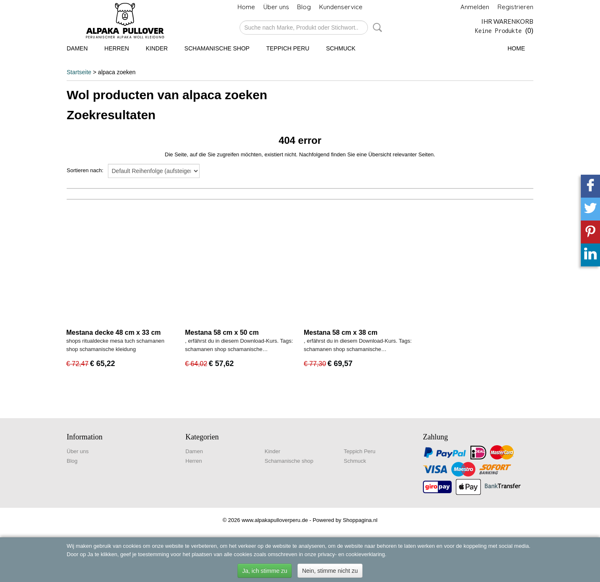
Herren (117, 48)
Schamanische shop (217, 48)
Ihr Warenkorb (507, 21)
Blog (304, 7)
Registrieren (515, 7)
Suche (376, 27)
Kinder (157, 48)
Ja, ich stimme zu (264, 570)
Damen (77, 48)
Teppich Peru (287, 48)
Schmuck (340, 48)
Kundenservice (340, 7)
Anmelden (474, 7)
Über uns (276, 7)
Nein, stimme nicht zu (330, 570)
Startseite (79, 72)
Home (246, 7)
